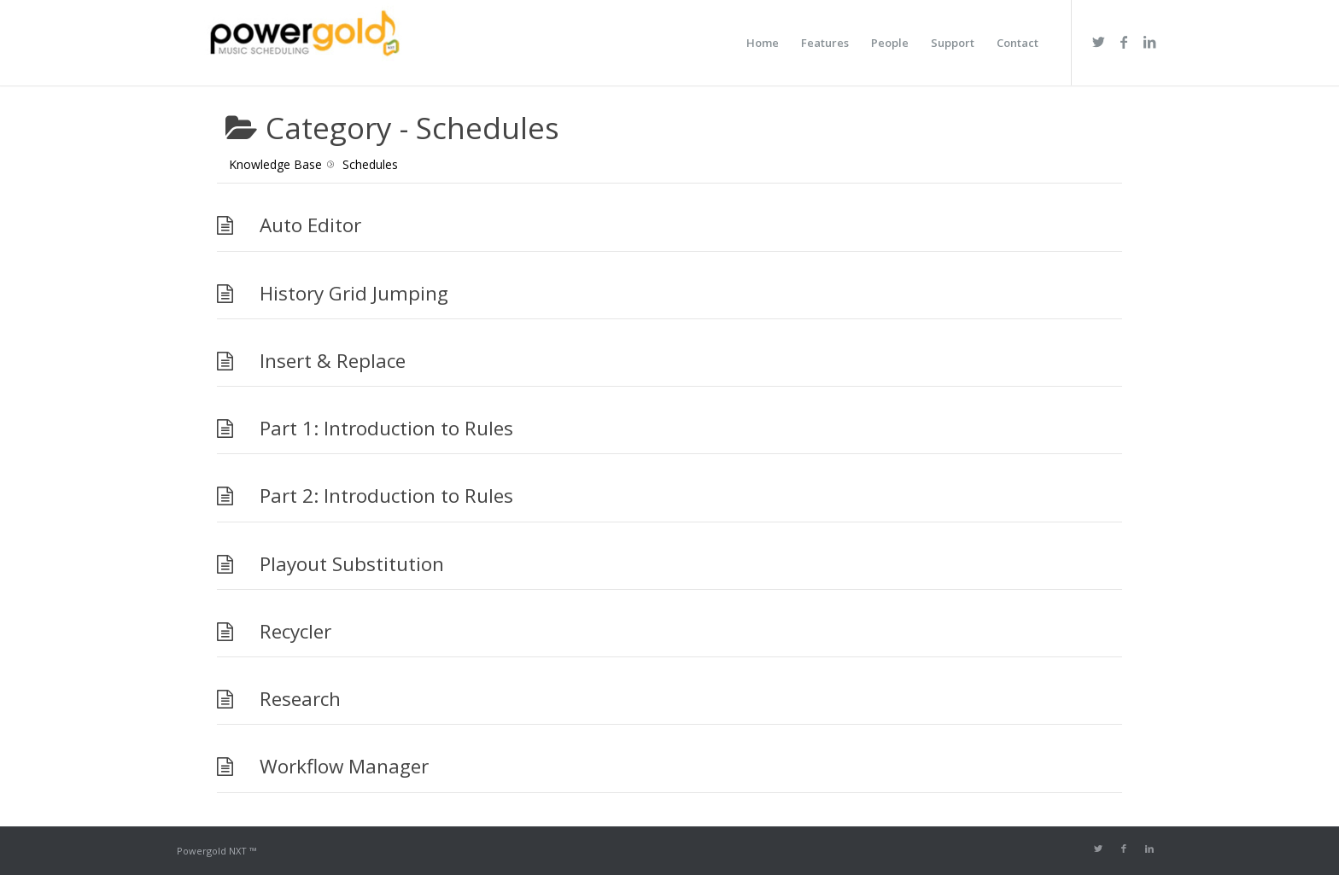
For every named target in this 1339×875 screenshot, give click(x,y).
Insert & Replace (333, 360)
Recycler (295, 631)
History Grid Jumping (354, 293)
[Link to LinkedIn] (1149, 42)
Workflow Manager (344, 766)
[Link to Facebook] (1124, 42)
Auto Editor (310, 225)
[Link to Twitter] (1098, 42)
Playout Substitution (352, 564)
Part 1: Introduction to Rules (386, 428)
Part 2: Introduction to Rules (386, 495)
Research (300, 698)
